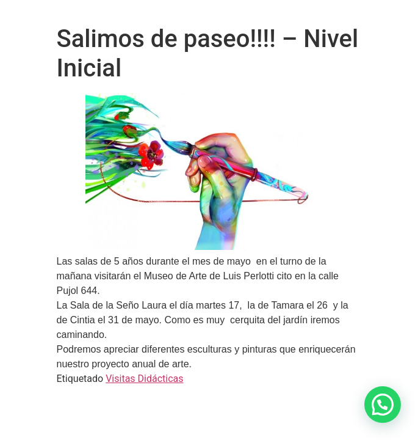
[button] (382, 404)
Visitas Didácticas (144, 378)
